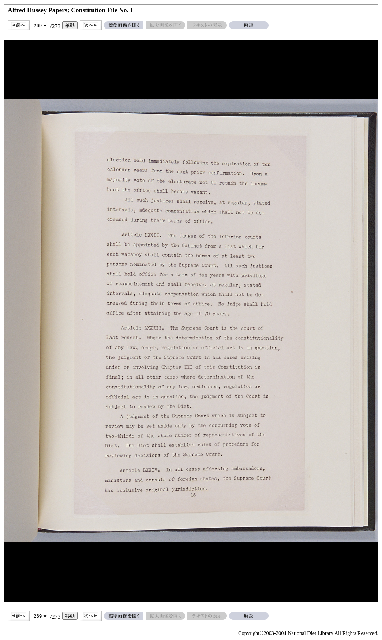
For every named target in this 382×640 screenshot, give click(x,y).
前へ (19, 25)
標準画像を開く (123, 25)
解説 (249, 25)
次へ (91, 25)
